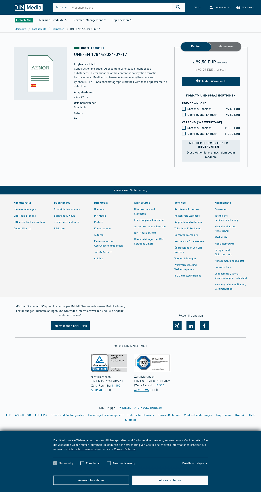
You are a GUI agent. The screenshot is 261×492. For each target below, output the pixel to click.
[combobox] (127, 7)
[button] (219, 7)
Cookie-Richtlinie (125, 449)
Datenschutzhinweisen (82, 449)
